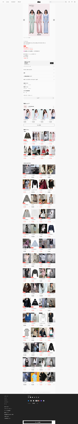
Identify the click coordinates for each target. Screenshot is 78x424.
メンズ (5, 396)
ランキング (13, 1)
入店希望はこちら (7, 416)
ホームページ (25, 390)
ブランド (19, 1)
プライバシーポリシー (8, 406)
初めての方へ (6, 405)
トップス (25, 83)
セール (7, 1)
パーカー (29, 83)
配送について (30, 93)
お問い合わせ (26, 93)
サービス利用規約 (7, 408)
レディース (6, 394)
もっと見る (39, 123)
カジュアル (25, 86)
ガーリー (30, 86)
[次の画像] (54, 20)
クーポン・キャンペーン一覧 (27, 64)
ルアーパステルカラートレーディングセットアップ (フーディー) (42, 390)
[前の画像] (24, 20)
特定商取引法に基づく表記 (8, 412)
